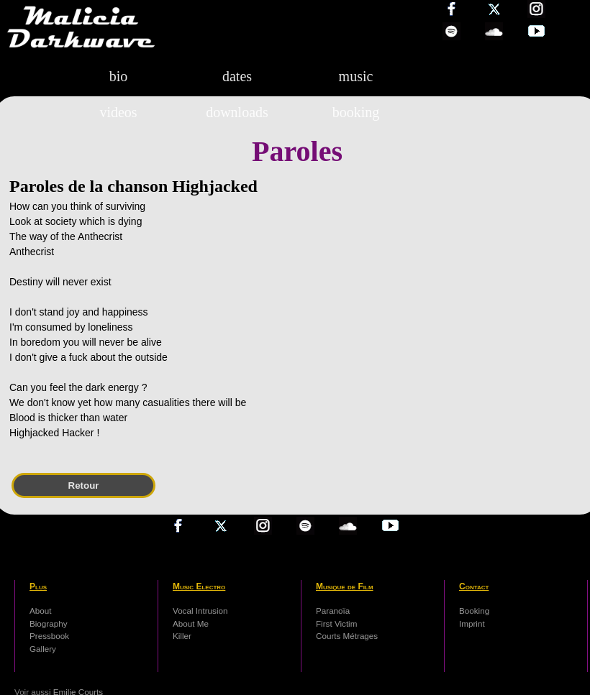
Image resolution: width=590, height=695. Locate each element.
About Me (191, 623)
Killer (182, 635)
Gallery (43, 648)
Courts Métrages (347, 635)
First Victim (336, 623)
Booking (474, 610)
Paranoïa (333, 610)
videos (118, 112)
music (356, 76)
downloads (237, 112)
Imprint (472, 623)
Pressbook (49, 635)
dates (237, 76)
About (40, 610)
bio (118, 76)
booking (356, 112)
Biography (49, 623)
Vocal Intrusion (200, 610)
